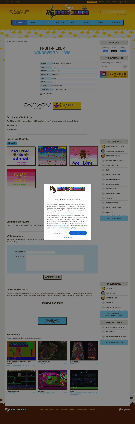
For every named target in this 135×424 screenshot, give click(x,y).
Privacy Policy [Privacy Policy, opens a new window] (71, 228)
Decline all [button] (57, 233)
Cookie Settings (62, 228)
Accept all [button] (78, 233)
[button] (67, 237)
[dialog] (67, 212)
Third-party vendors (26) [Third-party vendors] (65, 215)
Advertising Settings (59, 225)
